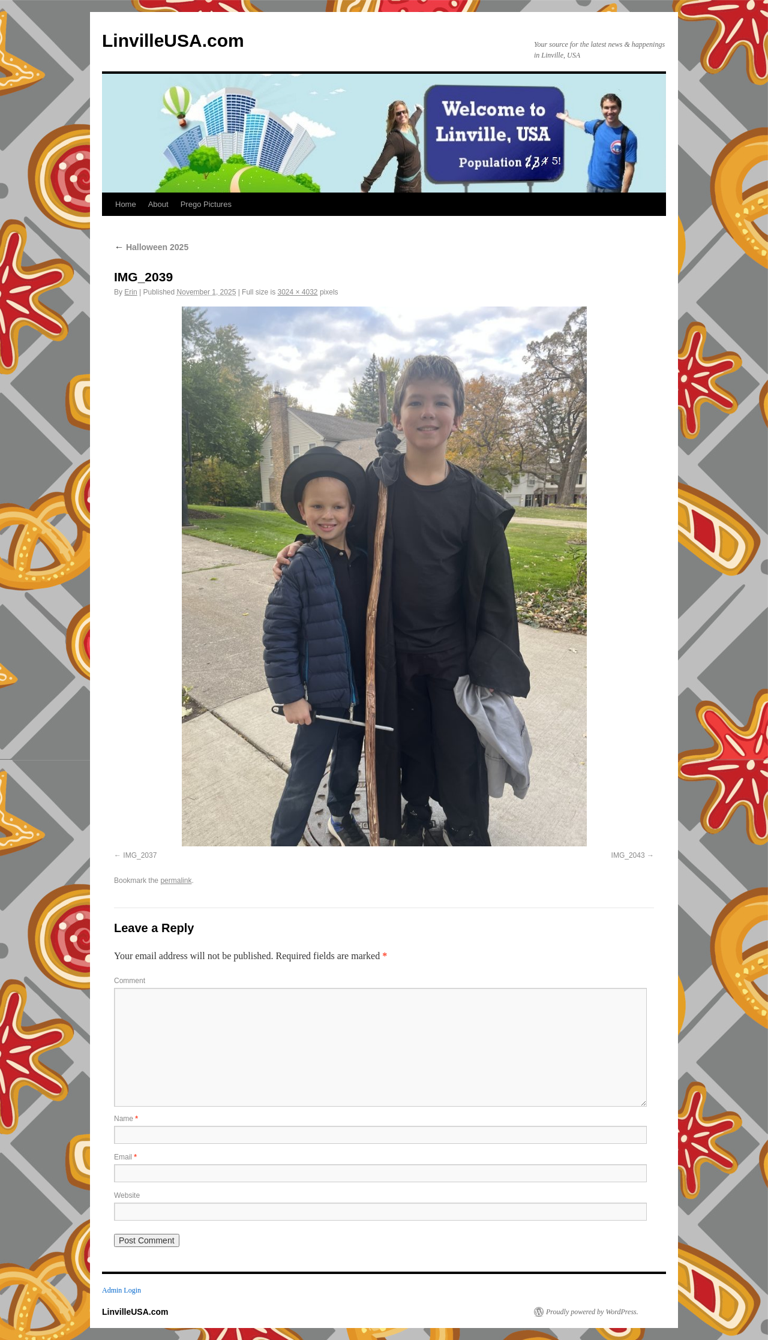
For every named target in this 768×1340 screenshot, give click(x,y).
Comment (129, 981)
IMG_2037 (140, 855)
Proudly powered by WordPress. (592, 1312)
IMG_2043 (628, 855)
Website (127, 1195)
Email (125, 1157)
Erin (130, 292)
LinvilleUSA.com (173, 40)
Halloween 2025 (151, 247)
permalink (175, 880)
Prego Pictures (206, 204)
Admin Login (121, 1290)
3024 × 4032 (297, 292)
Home (125, 204)
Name (126, 1118)
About (158, 204)
